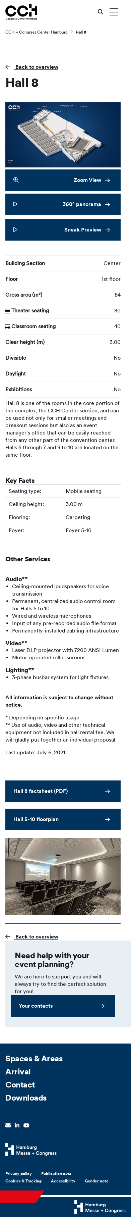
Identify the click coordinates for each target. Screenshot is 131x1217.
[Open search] (100, 11)
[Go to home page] (21, 11)
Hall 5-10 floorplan (36, 819)
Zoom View (57, 180)
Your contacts (36, 1006)
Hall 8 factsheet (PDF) (40, 791)
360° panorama (57, 204)
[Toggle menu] (114, 11)
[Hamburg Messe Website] (31, 1149)
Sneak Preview (57, 230)
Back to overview (36, 67)
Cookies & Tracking (23, 1181)
